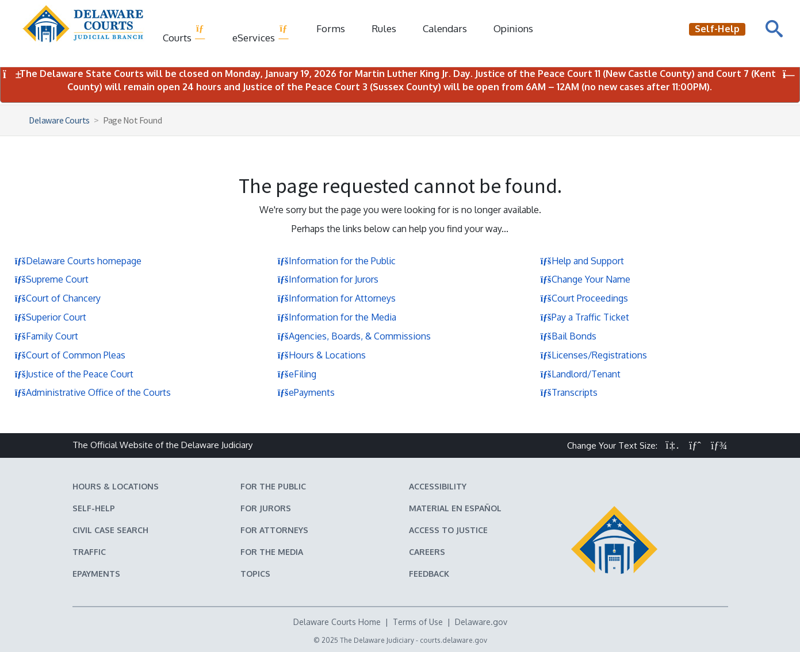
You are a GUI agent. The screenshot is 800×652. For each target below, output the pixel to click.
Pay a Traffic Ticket (584, 317)
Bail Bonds (568, 336)
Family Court (46, 336)
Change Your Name (585, 279)
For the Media (271, 552)
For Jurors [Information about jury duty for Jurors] (265, 508)
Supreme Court (51, 279)
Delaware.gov (481, 622)
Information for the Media (336, 317)
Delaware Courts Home (337, 622)
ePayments (306, 392)
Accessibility (437, 486)
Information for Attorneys (336, 298)
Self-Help (93, 508)
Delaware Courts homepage (77, 261)
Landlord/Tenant (580, 374)
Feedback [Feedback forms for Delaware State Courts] (429, 573)
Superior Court (50, 317)
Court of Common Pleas (69, 355)
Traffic (89, 552)
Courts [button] (184, 33)
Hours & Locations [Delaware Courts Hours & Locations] (115, 486)
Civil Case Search (110, 530)
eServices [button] (260, 33)
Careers (427, 552)
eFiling (296, 374)
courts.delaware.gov (453, 640)
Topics (255, 573)
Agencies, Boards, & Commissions (354, 336)
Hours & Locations (321, 355)
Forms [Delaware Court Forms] (330, 28)
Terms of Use (418, 622)
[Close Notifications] (788, 74)
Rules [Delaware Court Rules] (384, 28)
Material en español (455, 508)
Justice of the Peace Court (73, 374)
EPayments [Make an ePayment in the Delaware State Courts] (96, 573)
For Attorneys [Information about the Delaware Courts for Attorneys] (274, 530)
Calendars (445, 28)
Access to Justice (448, 530)
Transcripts (569, 392)
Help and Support (582, 261)
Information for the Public (336, 261)
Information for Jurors (327, 279)
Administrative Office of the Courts (92, 392)
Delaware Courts (59, 120)
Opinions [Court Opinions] (513, 28)
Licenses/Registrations (593, 355)
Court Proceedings (584, 298)
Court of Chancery (57, 298)
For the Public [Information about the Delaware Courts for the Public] (273, 486)
